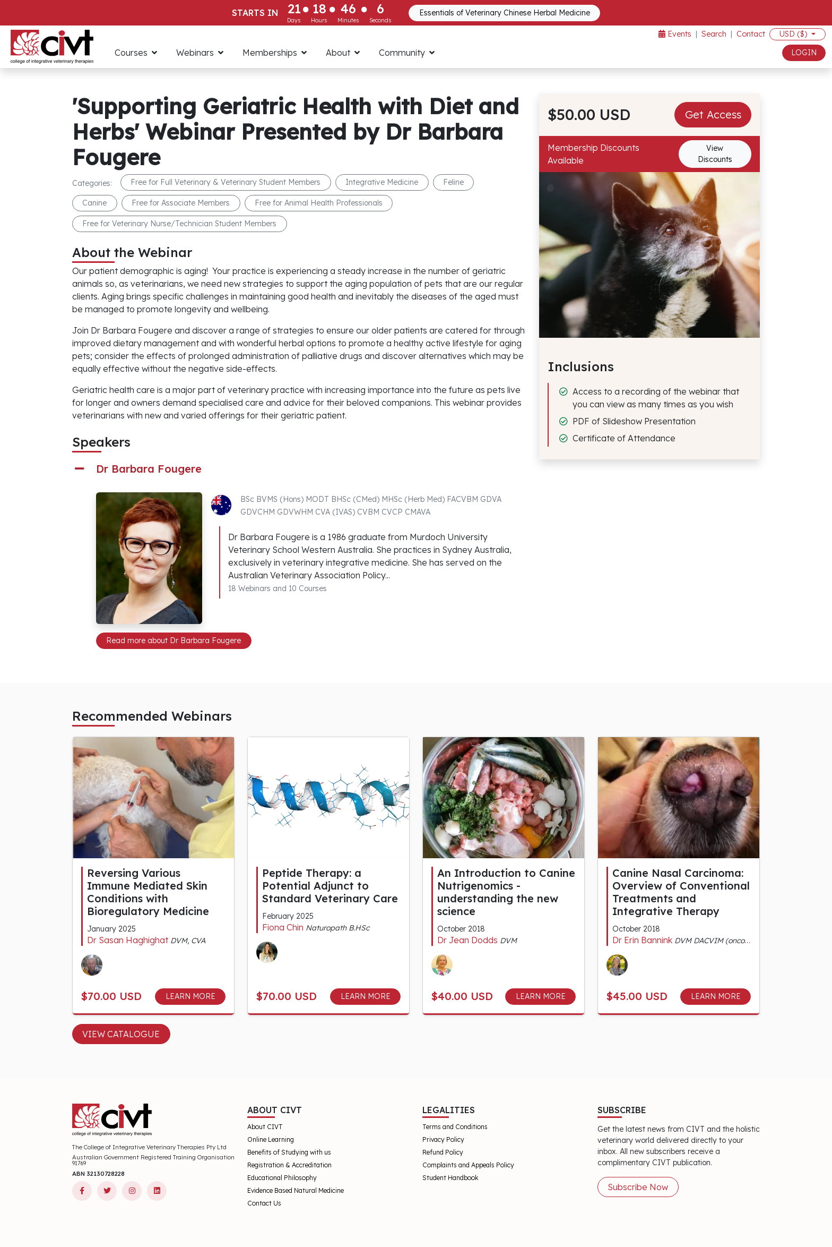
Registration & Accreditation (289, 1165)
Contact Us (264, 1203)
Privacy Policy (443, 1139)
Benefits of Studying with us (289, 1152)
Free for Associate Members (181, 203)
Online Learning (270, 1139)
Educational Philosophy (282, 1178)
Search (713, 34)
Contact (750, 34)
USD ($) (794, 34)
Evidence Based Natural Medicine (295, 1190)
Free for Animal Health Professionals (319, 203)
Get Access (713, 114)
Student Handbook (450, 1178)
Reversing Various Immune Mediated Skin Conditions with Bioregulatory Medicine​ (148, 892)
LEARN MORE (190, 996)
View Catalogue (121, 1034)
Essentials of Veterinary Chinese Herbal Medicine (504, 13)
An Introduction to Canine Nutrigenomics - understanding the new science (506, 892)
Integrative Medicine (381, 182)
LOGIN (804, 52)
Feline (453, 182)
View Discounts (715, 153)
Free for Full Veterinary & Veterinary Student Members (225, 182)
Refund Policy (442, 1152)
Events (674, 34)
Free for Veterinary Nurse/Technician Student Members (179, 223)
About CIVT (265, 1127)
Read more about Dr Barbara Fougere (173, 640)
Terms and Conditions (455, 1127)
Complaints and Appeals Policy (468, 1165)
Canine (94, 203)
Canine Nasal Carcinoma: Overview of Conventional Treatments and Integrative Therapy (681, 892)
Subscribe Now (638, 1187)
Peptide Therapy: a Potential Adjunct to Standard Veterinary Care (330, 885)
